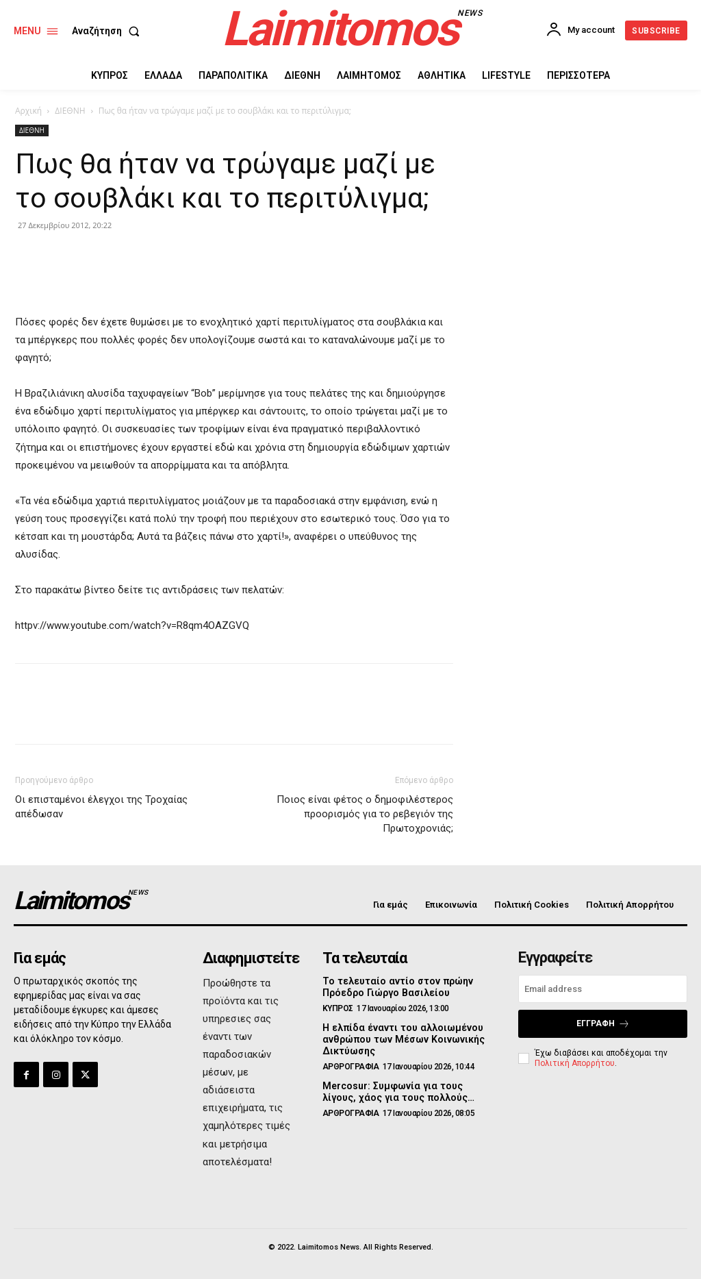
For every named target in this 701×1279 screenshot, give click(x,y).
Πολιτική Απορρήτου (575, 1062)
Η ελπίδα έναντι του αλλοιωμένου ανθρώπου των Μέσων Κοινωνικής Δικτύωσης (402, 1039)
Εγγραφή (603, 1024)
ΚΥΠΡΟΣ (337, 1008)
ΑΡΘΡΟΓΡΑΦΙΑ (350, 1066)
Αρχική (28, 110)
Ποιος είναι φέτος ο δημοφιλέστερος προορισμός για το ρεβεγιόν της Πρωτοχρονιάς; (365, 813)
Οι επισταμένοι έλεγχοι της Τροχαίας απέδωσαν (101, 806)
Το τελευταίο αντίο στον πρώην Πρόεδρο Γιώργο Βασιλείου (396, 987)
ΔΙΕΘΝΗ (70, 110)
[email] (602, 989)
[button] (108, 30)
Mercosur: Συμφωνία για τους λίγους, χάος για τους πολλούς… (397, 1091)
